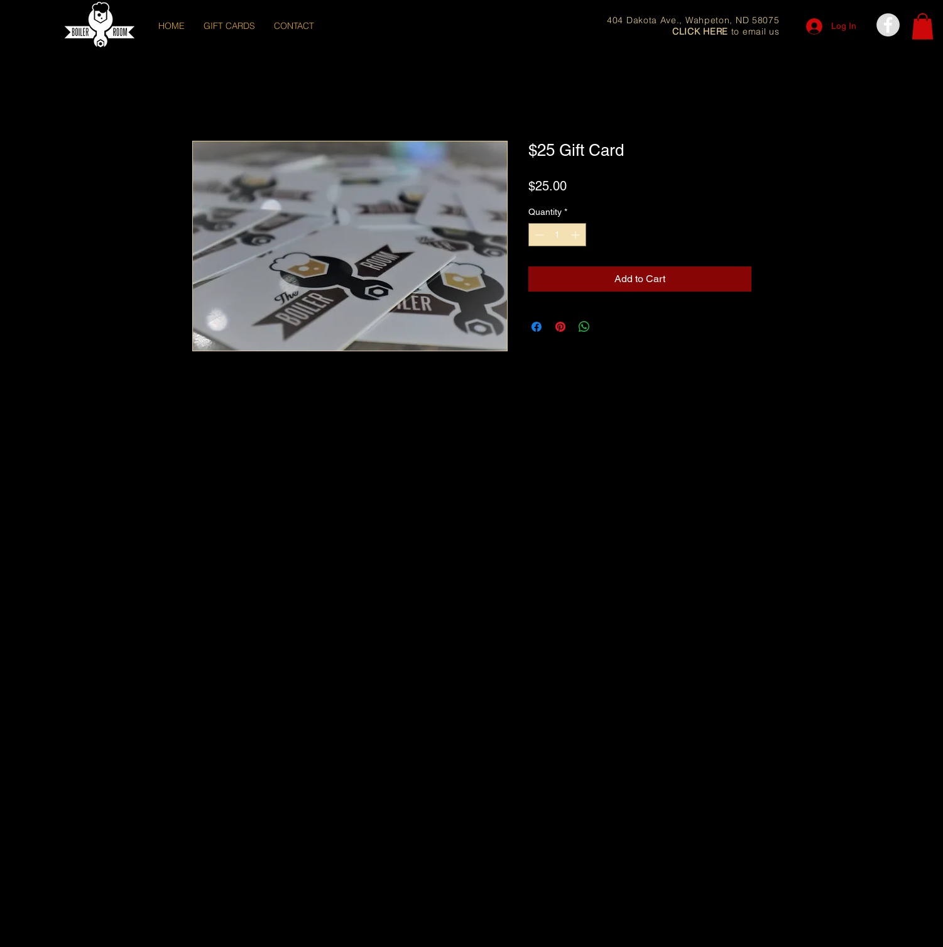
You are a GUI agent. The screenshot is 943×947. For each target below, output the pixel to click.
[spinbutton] (557, 235)
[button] (923, 26)
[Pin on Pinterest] (560, 326)
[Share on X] (608, 326)
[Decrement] (538, 235)
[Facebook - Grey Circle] (888, 24)
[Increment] (576, 235)
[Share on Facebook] (536, 326)
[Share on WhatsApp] (584, 326)
